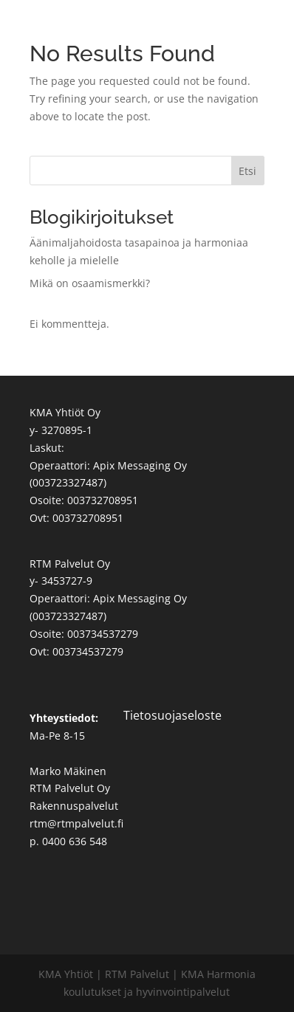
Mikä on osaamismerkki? (90, 283)
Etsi (247, 171)
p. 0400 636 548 (68, 841)
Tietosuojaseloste (172, 715)
